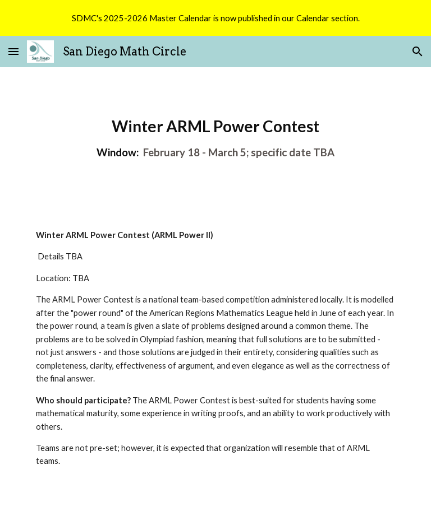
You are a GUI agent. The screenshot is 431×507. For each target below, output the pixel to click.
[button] (13, 51)
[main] (215, 139)
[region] (215, 18)
